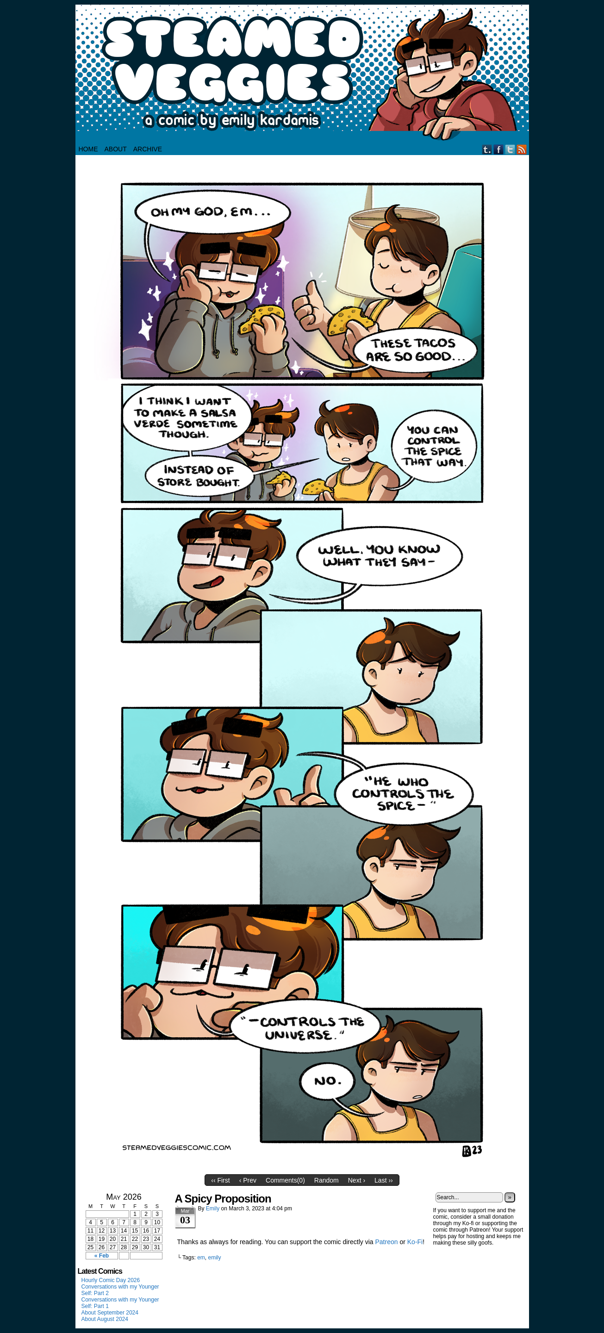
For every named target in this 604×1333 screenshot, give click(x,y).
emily (214, 1257)
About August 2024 (104, 1319)
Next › (356, 1180)
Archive (147, 149)
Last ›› (383, 1180)
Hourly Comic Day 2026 (110, 1280)
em (201, 1257)
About (116, 149)
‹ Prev (247, 1180)
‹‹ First (220, 1180)
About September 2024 (109, 1312)
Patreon (386, 1242)
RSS (522, 149)
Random (326, 1180)
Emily (212, 1208)
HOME (88, 149)
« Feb (101, 1255)
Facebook (498, 149)
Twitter (510, 149)
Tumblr (487, 149)
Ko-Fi (415, 1242)
